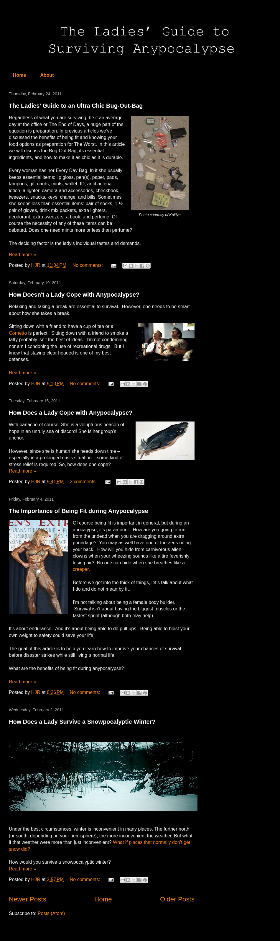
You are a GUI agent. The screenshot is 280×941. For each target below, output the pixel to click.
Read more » (22, 254)
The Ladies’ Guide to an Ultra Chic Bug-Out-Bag (76, 105)
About (47, 75)
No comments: (88, 265)
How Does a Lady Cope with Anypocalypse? (70, 412)
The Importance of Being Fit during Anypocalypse (78, 511)
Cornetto (18, 333)
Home (19, 75)
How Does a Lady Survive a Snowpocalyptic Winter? (82, 721)
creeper (80, 569)
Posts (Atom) (51, 913)
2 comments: (84, 481)
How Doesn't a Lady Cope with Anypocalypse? (74, 294)
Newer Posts (27, 899)
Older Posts (177, 899)
